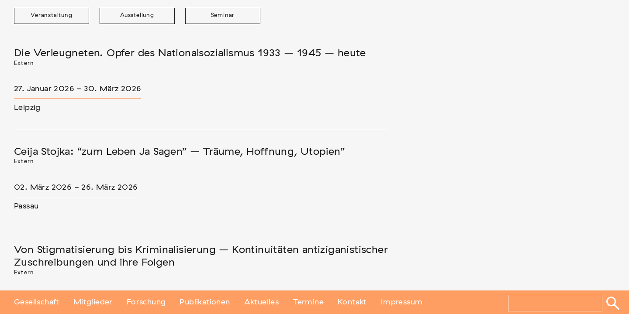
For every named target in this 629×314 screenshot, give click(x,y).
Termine (308, 302)
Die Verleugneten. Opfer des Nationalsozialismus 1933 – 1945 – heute (190, 53)
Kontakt (352, 302)
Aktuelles (261, 302)
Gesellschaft (36, 302)
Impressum (402, 302)
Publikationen (205, 302)
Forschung (146, 302)
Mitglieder (93, 302)
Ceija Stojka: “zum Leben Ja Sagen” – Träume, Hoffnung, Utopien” (179, 152)
